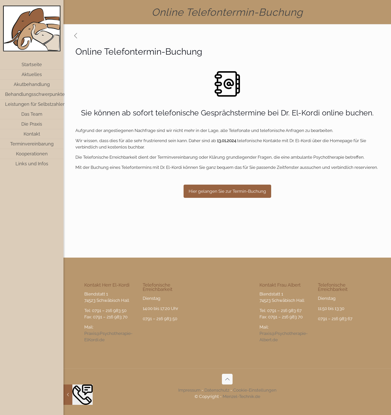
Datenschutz (216, 390)
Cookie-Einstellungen (254, 390)
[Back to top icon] (227, 379)
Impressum (189, 390)
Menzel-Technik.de (241, 396)
